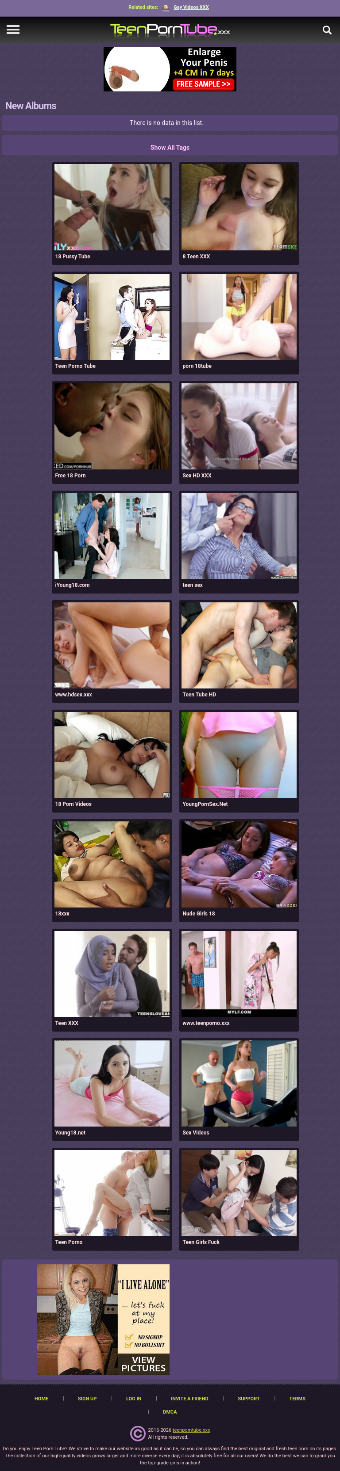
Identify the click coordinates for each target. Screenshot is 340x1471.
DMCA (170, 1412)
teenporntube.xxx (191, 1430)
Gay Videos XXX (185, 7)
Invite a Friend (190, 1399)
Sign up (87, 1399)
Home (41, 1399)
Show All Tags (170, 147)
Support (248, 1399)
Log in (133, 1399)
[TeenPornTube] (170, 29)
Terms (297, 1399)
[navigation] (13, 30)
